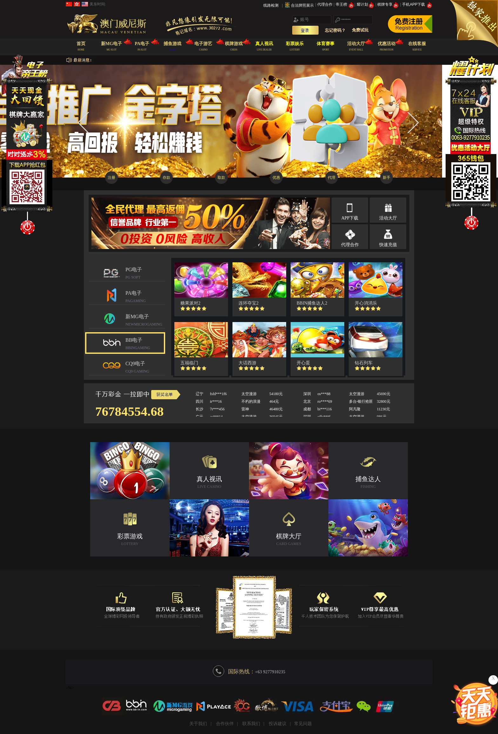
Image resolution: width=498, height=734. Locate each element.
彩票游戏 (130, 540)
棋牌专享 (388, 4)
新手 (386, 177)
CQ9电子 (145, 368)
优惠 (276, 177)
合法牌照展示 (302, 5)
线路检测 (271, 5)
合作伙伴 (225, 723)
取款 (221, 177)
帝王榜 (345, 4)
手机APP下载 (417, 4)
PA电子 (145, 297)
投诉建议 (277, 723)
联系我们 (251, 723)
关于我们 (198, 723)
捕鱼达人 (368, 482)
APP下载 (350, 218)
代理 (331, 177)
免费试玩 (360, 30)
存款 (166, 177)
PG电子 (145, 274)
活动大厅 (388, 218)
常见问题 (303, 723)
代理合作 (325, 4)
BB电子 (145, 344)
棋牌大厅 (288, 540)
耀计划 (366, 4)
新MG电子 (145, 321)
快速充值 (388, 244)
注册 (111, 177)
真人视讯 (209, 482)
